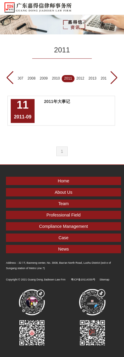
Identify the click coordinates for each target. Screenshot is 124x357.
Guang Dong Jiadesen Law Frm (47, 279)
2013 (93, 78)
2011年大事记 (57, 100)
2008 (31, 78)
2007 (20, 78)
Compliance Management (63, 226)
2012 (80, 78)
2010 (56, 78)
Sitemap (104, 279)
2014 (105, 78)
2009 (44, 78)
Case (63, 237)
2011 (68, 78)
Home (63, 180)
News (63, 249)
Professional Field (63, 215)
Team (63, 203)
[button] (114, 77)
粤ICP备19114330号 (83, 279)
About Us (63, 192)
